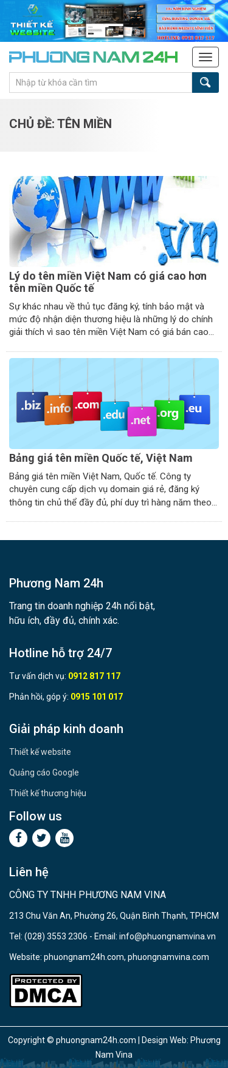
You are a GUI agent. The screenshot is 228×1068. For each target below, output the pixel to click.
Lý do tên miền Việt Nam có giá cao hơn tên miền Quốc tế (108, 281)
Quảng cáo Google (44, 772)
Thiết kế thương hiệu (47, 793)
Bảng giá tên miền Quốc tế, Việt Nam (101, 457)
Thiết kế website (40, 752)
